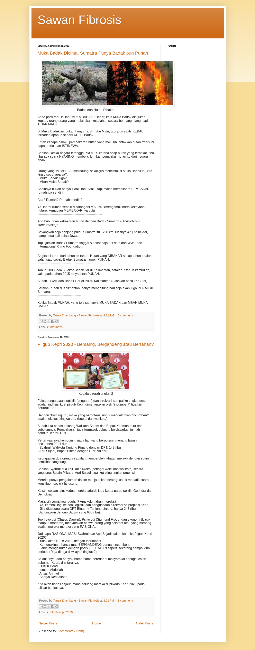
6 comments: (126, 315)
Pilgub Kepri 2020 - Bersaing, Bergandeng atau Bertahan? (96, 344)
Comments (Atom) (70, 631)
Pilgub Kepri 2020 (61, 612)
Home (96, 623)
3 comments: (126, 600)
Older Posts (144, 623)
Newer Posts (48, 623)
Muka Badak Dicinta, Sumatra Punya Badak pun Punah (93, 53)
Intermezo (56, 327)
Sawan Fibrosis (79, 20)
